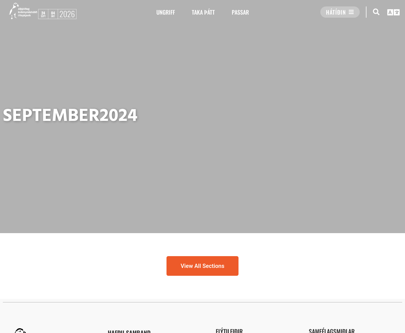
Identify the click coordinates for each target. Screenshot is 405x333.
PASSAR (240, 12)
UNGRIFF (165, 12)
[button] (376, 11)
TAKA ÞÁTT (203, 12)
